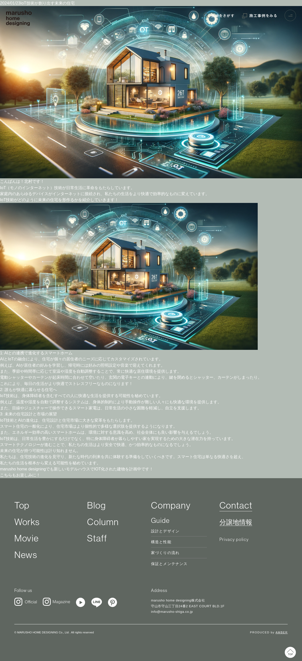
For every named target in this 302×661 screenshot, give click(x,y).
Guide (160, 520)
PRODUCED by (269, 632)
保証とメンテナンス (169, 564)
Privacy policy (234, 539)
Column (103, 522)
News (25, 555)
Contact (235, 505)
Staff (97, 538)
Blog (96, 505)
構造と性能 (161, 542)
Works (27, 522)
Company (171, 505)
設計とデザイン (165, 531)
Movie (26, 538)
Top (21, 505)
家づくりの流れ (165, 553)
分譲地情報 (235, 522)
